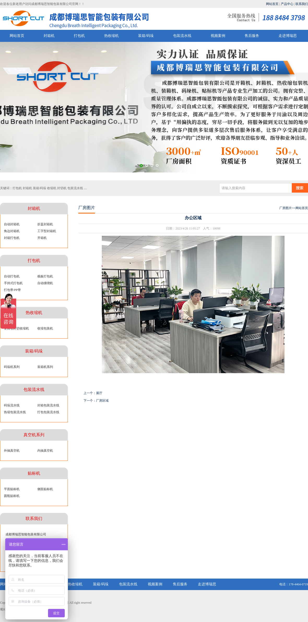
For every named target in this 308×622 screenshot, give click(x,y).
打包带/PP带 (12, 290)
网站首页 (272, 4)
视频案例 (218, 36)
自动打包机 (12, 276)
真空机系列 (33, 435)
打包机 (79, 36)
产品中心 (287, 4)
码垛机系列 (12, 367)
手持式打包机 (13, 283)
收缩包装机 (45, 328)
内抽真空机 (45, 450)
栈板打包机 (45, 276)
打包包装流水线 (48, 412)
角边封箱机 (12, 231)
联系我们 (301, 4)
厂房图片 (285, 208)
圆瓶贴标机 (12, 496)
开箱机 (42, 238)
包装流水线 (182, 36)
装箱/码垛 (146, 36)
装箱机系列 (45, 367)
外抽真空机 (12, 450)
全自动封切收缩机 (16, 328)
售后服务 (252, 36)
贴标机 (34, 473)
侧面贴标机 (45, 489)
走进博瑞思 (288, 36)
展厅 (99, 393)
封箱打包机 (12, 238)
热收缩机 (111, 36)
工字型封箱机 (46, 231)
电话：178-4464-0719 (293, 584)
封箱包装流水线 (48, 405)
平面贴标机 (12, 489)
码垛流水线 (12, 405)
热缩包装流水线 (15, 412)
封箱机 (49, 36)
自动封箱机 (12, 224)
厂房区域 (102, 400)
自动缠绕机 (45, 283)
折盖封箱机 (45, 224)
